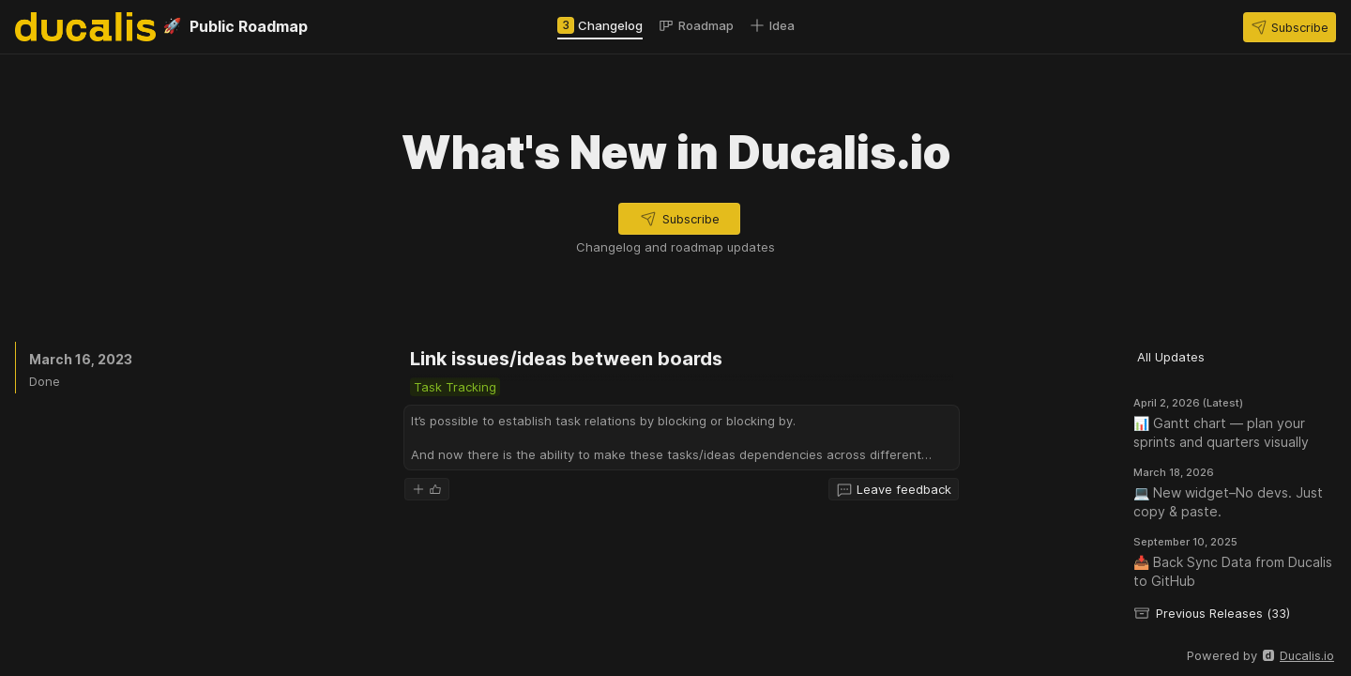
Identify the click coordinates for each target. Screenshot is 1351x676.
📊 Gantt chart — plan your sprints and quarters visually (1221, 432)
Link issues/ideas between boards (566, 358)
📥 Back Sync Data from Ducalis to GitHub (1232, 571)
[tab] (600, 25)
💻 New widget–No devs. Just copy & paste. (1228, 501)
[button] (1289, 27)
